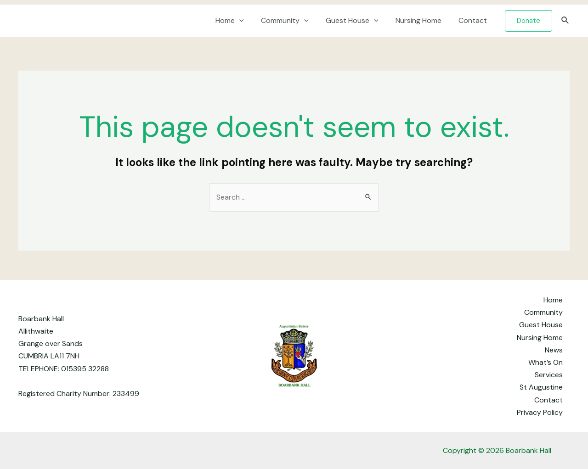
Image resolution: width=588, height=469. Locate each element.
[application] (250, 21)
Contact (474, 20)
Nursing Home (422, 20)
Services (549, 375)
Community (293, 21)
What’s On (545, 362)
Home (240, 21)
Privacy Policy (540, 412)
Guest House (358, 21)
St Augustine (541, 387)
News (554, 350)
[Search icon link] (565, 21)
